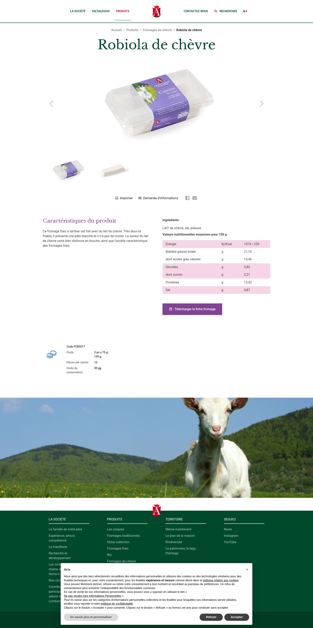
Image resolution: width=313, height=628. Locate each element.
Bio (109, 555)
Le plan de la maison (180, 536)
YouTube (230, 542)
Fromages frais (118, 548)
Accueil (116, 30)
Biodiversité (173, 542)
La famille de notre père (65, 529)
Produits (122, 11)
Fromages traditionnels (123, 536)
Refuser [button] (211, 617)
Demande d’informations (158, 198)
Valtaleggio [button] (101, 11)
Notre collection (118, 542)
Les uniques (115, 529)
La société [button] (77, 11)
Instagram (231, 536)
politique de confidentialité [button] (117, 603)
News (228, 529)
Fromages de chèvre (157, 30)
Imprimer (124, 198)
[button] (226, 11)
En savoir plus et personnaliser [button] (91, 617)
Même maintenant (178, 529)
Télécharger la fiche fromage (192, 309)
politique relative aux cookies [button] (221, 580)
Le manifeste (58, 547)
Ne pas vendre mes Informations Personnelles (92, 595)
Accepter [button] (237, 617)
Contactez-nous (196, 11)
